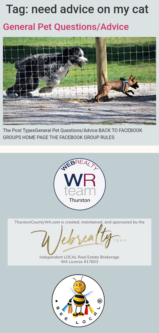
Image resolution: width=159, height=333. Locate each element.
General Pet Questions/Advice (66, 26)
